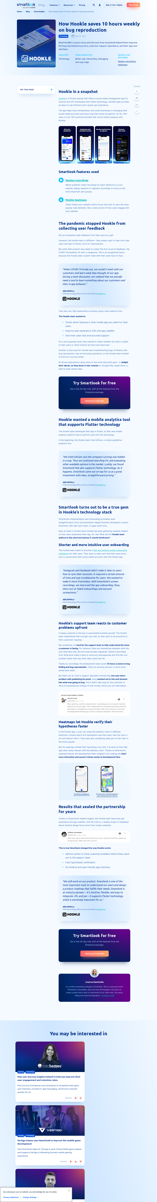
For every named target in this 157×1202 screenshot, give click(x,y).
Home (19, 11)
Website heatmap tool (25, 1150)
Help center (60, 1167)
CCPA (123, 1176)
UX (86, 1154)
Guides (59, 1154)
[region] (36, 1194)
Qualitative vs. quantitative (27, 1163)
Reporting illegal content (130, 1167)
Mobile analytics (91, 1150)
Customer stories (92, 1159)
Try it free (133, 5)
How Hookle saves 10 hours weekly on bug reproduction (71, 11)
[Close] (69, 1190)
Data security (126, 1163)
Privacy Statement (11, 1197)
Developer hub (62, 1172)
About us (124, 1150)
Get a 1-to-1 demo (114, 5)
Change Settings (31, 1197)
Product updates (92, 1167)
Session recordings (127, 61)
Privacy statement (128, 1172)
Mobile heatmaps (77, 200)
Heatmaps (122, 64)
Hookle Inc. (101, 293)
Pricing (82, 5)
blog (41, 5)
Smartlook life (90, 1176)
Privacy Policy (135, 1195)
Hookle (62, 98)
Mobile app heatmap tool (27, 1159)
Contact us (125, 1154)
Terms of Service (130, 1198)
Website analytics (92, 1163)
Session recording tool (26, 1154)
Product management (94, 1172)
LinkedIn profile (108, 995)
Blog (28, 11)
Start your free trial (94, 400)
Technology (63, 36)
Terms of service (127, 1159)
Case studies (39, 11)
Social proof (61, 1163)
